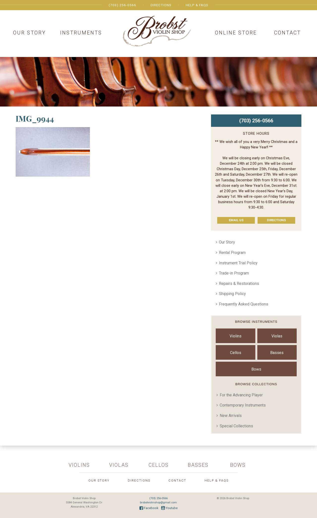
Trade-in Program (234, 273)
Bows (256, 369)
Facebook (148, 508)
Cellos (235, 352)
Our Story (29, 33)
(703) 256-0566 (122, 5)
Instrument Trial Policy (238, 263)
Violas (276, 336)
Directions (161, 5)
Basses (277, 352)
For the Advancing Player (241, 395)
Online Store (236, 33)
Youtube (169, 508)
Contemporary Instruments (243, 405)
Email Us (236, 220)
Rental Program (232, 252)
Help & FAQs (197, 5)
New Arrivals (231, 415)
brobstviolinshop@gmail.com (158, 502)
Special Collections (236, 426)
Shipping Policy (232, 293)
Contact (287, 33)
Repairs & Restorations (239, 283)
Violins (235, 336)
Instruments (81, 33)
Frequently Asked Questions (243, 304)
